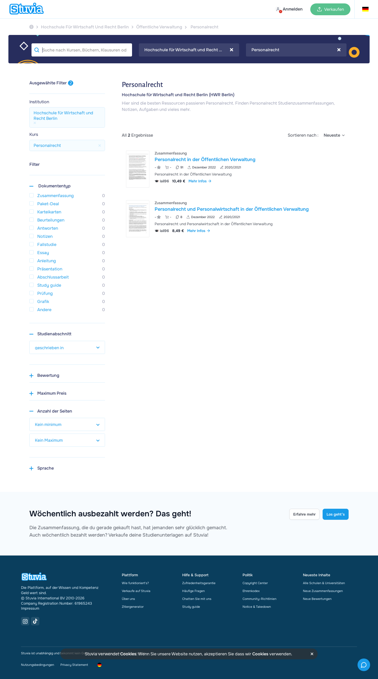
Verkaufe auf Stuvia (136, 591)
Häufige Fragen (193, 591)
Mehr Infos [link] (200, 181)
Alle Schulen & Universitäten (324, 583)
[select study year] (67, 347)
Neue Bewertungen (317, 599)
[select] (335, 135)
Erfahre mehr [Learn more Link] (304, 514)
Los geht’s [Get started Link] (336, 514)
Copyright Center (255, 583)
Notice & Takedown (257, 607)
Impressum (30, 608)
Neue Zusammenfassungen (323, 591)
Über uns (128, 599)
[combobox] (189, 49)
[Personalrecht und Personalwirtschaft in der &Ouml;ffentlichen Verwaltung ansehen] (235, 218)
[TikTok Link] (35, 621)
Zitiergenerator (133, 607)
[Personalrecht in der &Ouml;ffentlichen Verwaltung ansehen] (235, 169)
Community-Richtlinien (259, 599)
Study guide (191, 607)
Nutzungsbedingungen (37, 665)
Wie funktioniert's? (135, 583)
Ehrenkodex (251, 591)
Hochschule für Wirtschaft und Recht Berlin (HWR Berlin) (178, 94)
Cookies (128, 654)
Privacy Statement (74, 665)
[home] (26, 9)
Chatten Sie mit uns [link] (196, 599)
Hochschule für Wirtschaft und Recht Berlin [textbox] (189, 50)
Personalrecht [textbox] (296, 50)
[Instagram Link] (25, 621)
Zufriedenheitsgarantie (199, 583)
